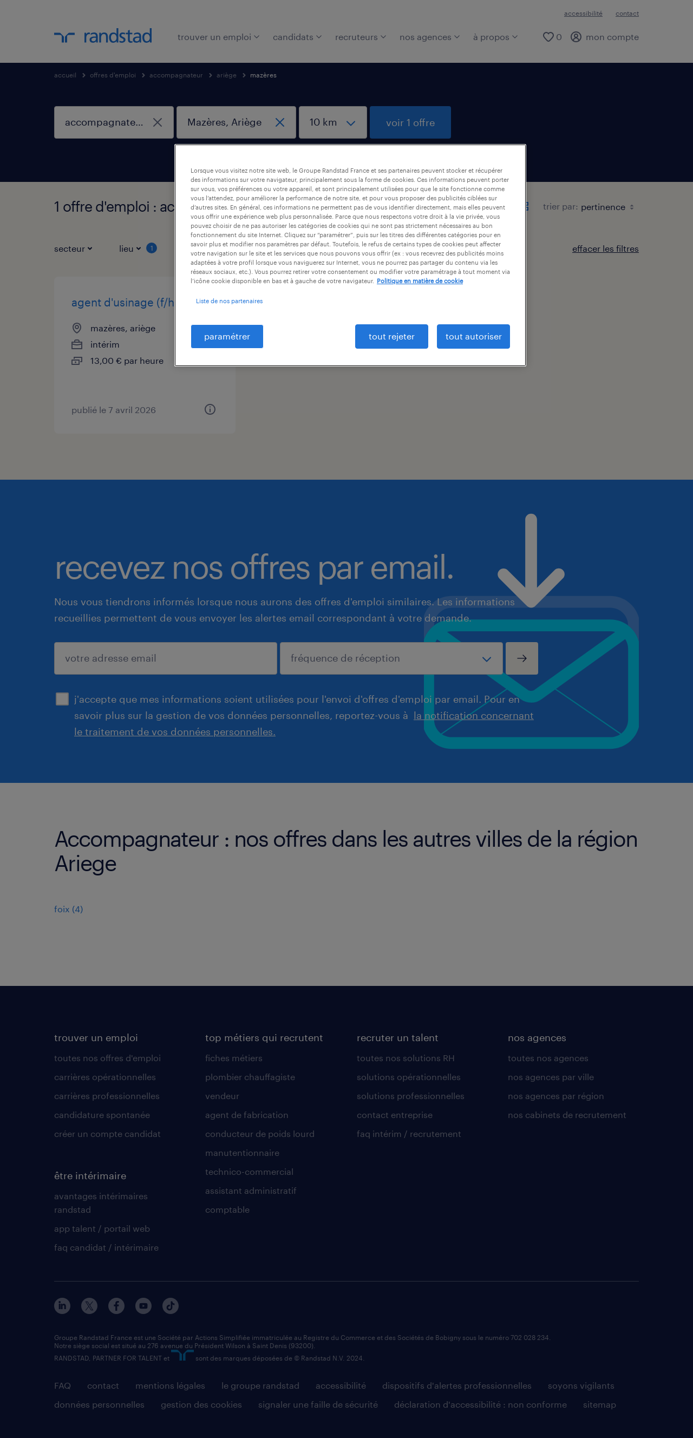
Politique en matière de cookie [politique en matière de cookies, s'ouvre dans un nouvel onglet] (420, 280)
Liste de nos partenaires (229, 300)
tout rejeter (392, 336)
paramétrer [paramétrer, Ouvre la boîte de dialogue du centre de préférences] (227, 336)
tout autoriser (474, 336)
